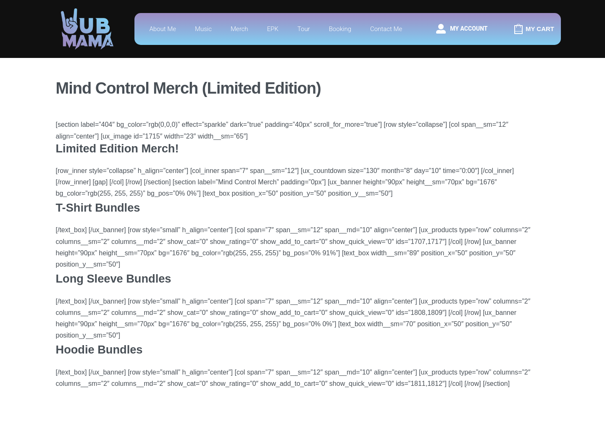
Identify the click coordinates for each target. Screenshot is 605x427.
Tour (303, 29)
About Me (162, 29)
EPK (273, 29)
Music (203, 29)
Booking (340, 29)
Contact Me (386, 29)
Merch (239, 29)
